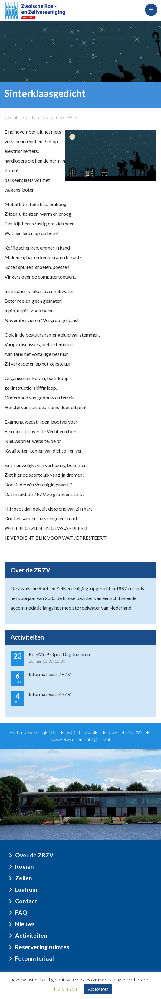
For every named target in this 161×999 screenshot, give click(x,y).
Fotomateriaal (34, 958)
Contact (26, 900)
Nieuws (25, 923)
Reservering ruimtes (42, 946)
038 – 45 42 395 (126, 732)
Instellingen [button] (65, 988)
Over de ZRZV (34, 855)
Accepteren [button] (98, 989)
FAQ (21, 912)
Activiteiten (31, 935)
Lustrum (26, 889)
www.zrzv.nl (63, 739)
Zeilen (23, 878)
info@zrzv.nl (98, 739)
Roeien (24, 866)
